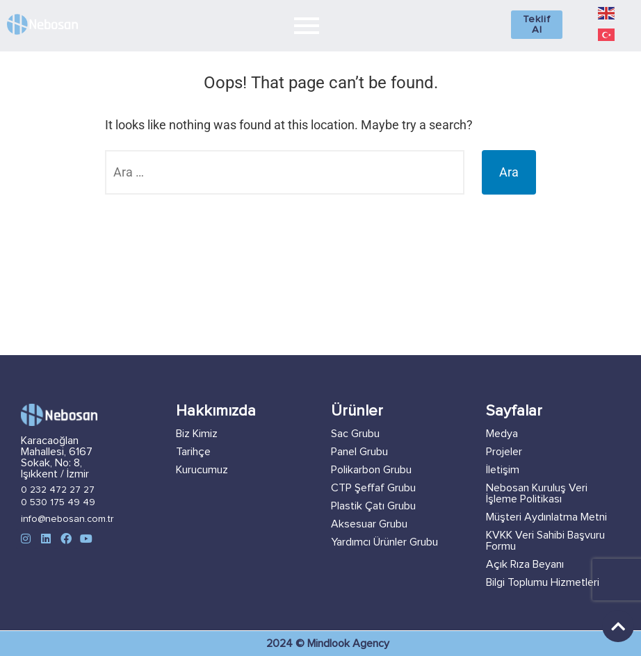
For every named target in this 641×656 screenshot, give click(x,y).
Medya (502, 433)
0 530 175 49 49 (58, 502)
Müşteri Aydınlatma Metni (546, 517)
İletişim (502, 469)
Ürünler (357, 411)
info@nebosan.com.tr (67, 519)
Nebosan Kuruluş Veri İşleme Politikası (536, 493)
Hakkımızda (216, 411)
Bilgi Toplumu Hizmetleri (542, 582)
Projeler (504, 451)
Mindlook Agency (348, 643)
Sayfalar (514, 411)
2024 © (286, 643)
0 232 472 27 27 (58, 490)
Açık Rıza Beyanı (525, 564)
